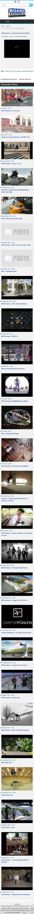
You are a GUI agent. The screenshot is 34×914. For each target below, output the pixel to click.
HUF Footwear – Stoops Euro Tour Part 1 (14, 665)
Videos (8, 26)
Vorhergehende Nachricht (9, 79)
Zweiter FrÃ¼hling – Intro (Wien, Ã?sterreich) (16, 633)
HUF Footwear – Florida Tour (10, 697)
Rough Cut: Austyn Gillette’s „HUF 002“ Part (15, 137)
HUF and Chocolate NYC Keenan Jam (13, 369)
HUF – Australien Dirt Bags (10, 433)
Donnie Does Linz (7, 795)
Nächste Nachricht (25, 79)
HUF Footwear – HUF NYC (9, 336)
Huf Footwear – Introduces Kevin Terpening (15, 894)
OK (24, 912)
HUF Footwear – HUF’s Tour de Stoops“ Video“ (16, 245)
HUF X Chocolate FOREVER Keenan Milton (14, 401)
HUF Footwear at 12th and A (10, 111)
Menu (17, 21)
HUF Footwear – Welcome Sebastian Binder (15, 33)
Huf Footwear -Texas (8, 827)
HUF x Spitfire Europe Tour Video (11, 218)
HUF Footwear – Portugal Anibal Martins (14, 568)
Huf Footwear (17, 71)
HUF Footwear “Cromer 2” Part (11, 163)
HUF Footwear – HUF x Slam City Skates (14, 304)
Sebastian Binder (27, 71)
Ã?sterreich (8, 71)
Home (2, 26)
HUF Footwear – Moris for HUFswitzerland (15, 730)
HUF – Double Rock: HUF (9, 271)
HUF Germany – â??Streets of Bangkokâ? (15, 466)
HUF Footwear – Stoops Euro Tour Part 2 (14, 600)
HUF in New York (6, 762)
